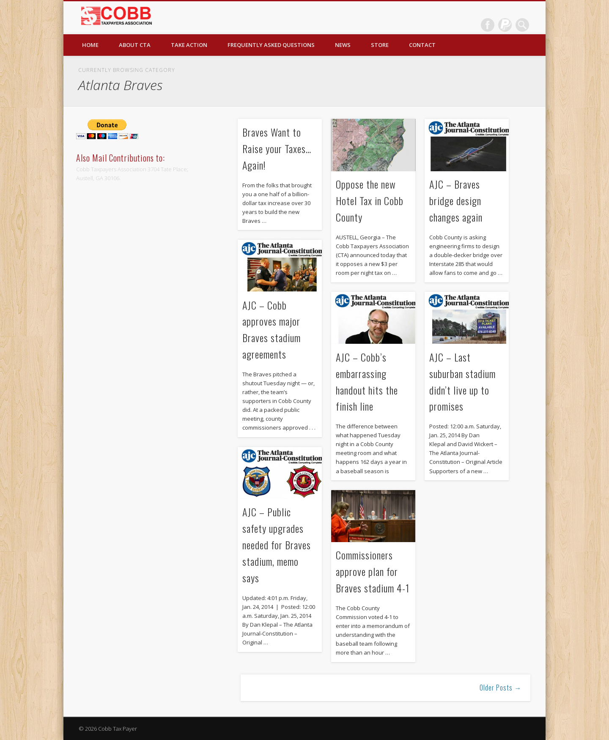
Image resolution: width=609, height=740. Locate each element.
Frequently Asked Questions (271, 45)
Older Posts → (500, 687)
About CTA (135, 45)
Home (90, 45)
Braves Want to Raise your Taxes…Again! (276, 148)
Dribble (505, 25)
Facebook (487, 25)
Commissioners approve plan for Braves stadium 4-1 (372, 571)
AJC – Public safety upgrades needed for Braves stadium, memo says (276, 544)
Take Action (189, 45)
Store (380, 45)
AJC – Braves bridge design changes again (456, 200)
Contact (422, 45)
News (343, 45)
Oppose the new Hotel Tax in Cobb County (369, 200)
